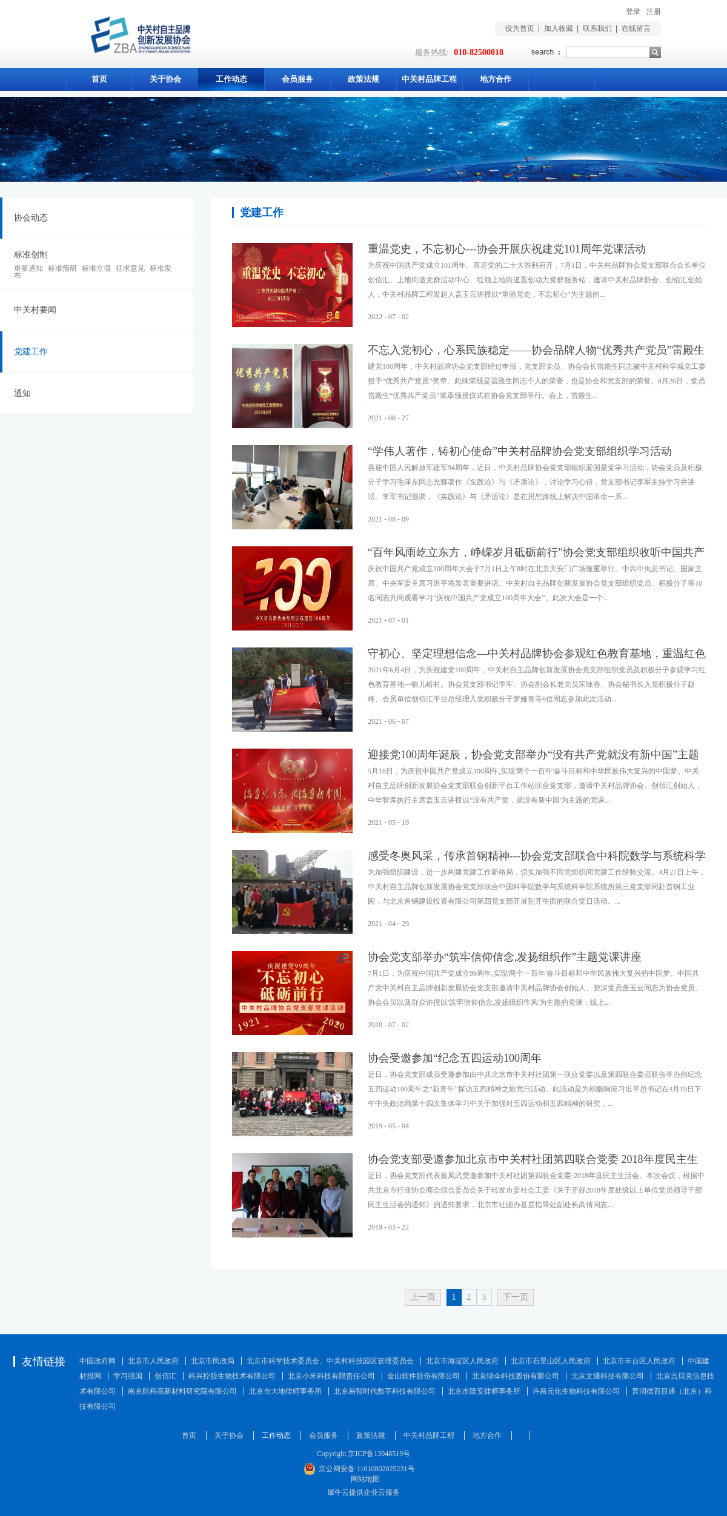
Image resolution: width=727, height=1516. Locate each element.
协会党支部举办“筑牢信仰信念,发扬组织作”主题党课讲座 (505, 957)
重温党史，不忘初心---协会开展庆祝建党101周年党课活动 (507, 249)
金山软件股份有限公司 (423, 1376)
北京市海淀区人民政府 (462, 1361)
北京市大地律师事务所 (285, 1391)
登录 (633, 11)
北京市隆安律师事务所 (484, 1391)
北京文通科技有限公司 (607, 1376)
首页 (99, 79)
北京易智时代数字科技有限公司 (385, 1391)
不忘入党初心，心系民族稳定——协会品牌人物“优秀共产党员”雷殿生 (536, 350)
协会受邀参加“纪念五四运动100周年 (455, 1058)
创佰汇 (165, 1376)
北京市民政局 (212, 1361)
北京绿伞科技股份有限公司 (515, 1376)
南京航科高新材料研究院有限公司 (182, 1391)
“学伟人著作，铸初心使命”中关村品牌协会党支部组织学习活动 (520, 451)
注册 (653, 11)
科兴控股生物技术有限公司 (232, 1376)
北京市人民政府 (153, 1361)
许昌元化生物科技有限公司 (576, 1391)
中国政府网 (97, 1361)
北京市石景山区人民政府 (551, 1361)
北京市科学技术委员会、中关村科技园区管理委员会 (330, 1361)
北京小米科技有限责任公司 (331, 1376)
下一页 (515, 1297)
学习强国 (127, 1376)
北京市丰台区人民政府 (639, 1361)
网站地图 (363, 1479)
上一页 (423, 1297)
